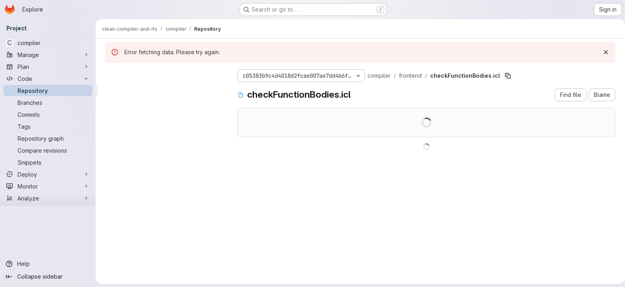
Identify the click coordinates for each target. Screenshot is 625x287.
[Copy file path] (506, 75)
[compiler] (47, 42)
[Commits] (47, 114)
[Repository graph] (47, 138)
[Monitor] (47, 186)
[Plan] (47, 66)
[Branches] (47, 102)
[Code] (47, 78)
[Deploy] (47, 174)
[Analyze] (47, 198)
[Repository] (47, 90)
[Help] (47, 263)
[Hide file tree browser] (110, 74)
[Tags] (47, 126)
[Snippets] (47, 162)
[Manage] (47, 54)
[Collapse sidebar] (47, 276)
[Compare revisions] (47, 150)
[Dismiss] (604, 52)
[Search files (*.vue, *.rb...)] (163, 90)
